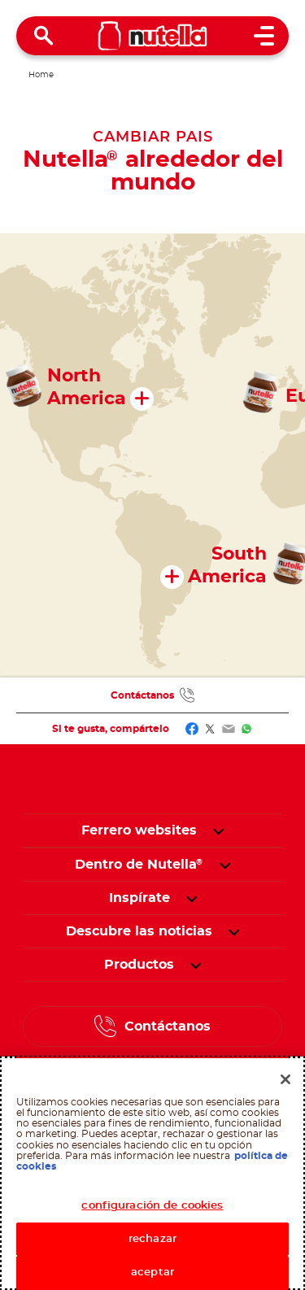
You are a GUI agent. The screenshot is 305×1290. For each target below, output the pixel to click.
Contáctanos (142, 695)
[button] (218, 830)
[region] (152, 1173)
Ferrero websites (139, 830)
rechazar (152, 1239)
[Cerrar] (285, 1079)
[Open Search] (43, 35)
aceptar (152, 1272)
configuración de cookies (152, 1206)
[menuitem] (139, 864)
